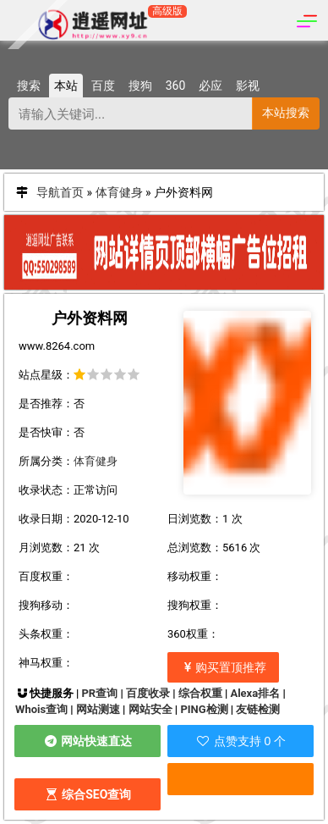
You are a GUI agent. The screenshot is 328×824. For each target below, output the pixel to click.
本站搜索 (285, 112)
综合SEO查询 (88, 794)
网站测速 (98, 709)
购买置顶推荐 (223, 667)
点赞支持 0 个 (240, 741)
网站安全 (150, 709)
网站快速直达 (87, 741)
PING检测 (203, 709)
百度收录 (148, 693)
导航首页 (60, 192)
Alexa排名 (255, 693)
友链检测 (258, 709)
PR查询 (99, 693)
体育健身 (119, 192)
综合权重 (200, 693)
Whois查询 (41, 709)
